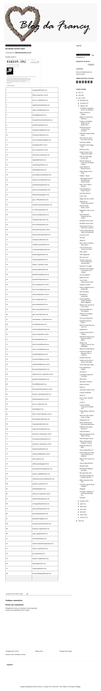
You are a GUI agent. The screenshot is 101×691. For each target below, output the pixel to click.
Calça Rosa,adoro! (85, 431)
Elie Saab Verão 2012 (86, 473)
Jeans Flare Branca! (85, 193)
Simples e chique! (85, 175)
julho (81, 504)
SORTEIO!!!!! (84, 329)
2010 (79, 521)
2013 (79, 92)
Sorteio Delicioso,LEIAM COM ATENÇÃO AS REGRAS (87, 454)
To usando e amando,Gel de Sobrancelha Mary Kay (86, 493)
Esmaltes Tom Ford (85, 357)
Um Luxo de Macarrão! (86, 318)
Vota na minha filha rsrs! (86, 450)
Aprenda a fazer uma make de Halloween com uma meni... (86, 261)
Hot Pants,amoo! (84, 291)
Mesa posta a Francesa (86, 381)
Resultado (82, 497)
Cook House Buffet (85, 142)
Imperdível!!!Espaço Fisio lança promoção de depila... (87, 338)
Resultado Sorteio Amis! (86, 220)
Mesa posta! (83, 379)
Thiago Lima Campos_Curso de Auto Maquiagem (87, 344)
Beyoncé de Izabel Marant (87, 349)
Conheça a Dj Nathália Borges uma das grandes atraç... (86, 123)
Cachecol (82, 402)
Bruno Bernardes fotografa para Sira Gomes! (85, 216)
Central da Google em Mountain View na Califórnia (86, 353)
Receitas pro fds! (84, 149)
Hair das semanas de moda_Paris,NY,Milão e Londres (87, 162)
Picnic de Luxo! (84, 257)
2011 (79, 98)
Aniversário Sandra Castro (87, 390)
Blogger (78, 686)
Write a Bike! (83, 252)
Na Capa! (82, 237)
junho (81, 506)
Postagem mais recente (12, 651)
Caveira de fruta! (84, 235)
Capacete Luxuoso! (85, 284)
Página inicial (39, 651)
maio (81, 509)
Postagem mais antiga (66, 651)
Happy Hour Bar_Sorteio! (87, 198)
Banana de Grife (84, 277)
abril (81, 512)
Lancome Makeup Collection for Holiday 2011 (87, 406)
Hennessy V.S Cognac (86, 266)
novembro (83, 103)
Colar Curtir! (83, 196)
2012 (79, 95)
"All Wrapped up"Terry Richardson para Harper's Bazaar (86, 180)
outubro (82, 106)
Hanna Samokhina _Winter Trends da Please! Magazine (85, 300)
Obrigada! (82, 489)
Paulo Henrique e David (86, 438)
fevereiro (82, 517)
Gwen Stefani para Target (87, 364)
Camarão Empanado (85, 392)
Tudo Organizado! (85, 254)
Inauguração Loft (84, 420)
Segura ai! (82, 240)
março (82, 514)
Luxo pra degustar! (85, 275)
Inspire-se (82, 387)
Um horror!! (83, 372)
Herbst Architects (84, 384)
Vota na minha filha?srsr (86, 463)
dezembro (83, 100)
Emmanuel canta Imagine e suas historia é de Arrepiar (87, 270)
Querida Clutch (84, 466)
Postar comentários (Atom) (17, 654)
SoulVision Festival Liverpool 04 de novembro (85, 129)
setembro (82, 501)
